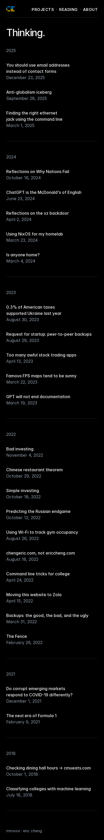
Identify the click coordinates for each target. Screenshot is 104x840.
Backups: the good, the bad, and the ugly (47, 615)
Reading (68, 9)
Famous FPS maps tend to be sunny (41, 375)
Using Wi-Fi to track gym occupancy (42, 532)
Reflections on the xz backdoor (37, 213)
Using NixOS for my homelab (34, 234)
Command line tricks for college (38, 573)
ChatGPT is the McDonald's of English (43, 192)
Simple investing (22, 490)
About (90, 9)
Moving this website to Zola (33, 594)
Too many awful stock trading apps (41, 355)
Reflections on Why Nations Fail (37, 171)
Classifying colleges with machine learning (48, 788)
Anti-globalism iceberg (29, 92)
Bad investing (19, 448)
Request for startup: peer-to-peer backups (49, 334)
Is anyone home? (23, 254)
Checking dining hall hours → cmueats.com (48, 768)
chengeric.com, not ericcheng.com (40, 553)
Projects (43, 9)
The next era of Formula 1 (31, 715)
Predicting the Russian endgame (38, 511)
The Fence (16, 636)
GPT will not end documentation (38, 396)
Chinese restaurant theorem (34, 469)
